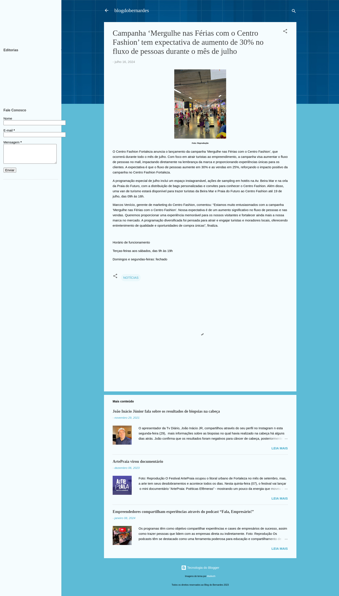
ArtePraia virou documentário (138, 461)
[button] (285, 32)
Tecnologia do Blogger (200, 567)
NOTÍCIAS (131, 277)
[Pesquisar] (293, 11)
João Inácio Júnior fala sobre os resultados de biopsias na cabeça (166, 411)
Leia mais (280, 448)
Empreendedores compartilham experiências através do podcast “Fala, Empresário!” (183, 511)
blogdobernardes (131, 10)
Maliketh (211, 576)
